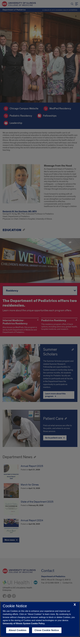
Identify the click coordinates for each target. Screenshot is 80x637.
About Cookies (17, 630)
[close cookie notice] (75, 605)
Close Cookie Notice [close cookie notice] (47, 630)
